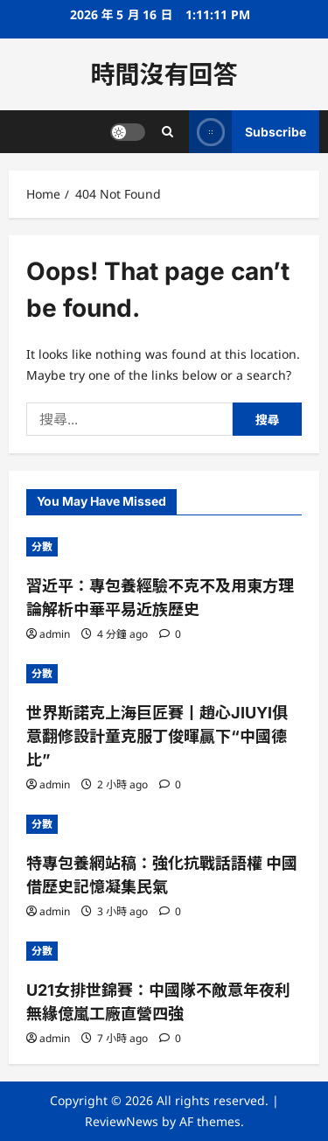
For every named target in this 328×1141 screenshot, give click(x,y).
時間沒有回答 (163, 74)
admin (54, 633)
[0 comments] (170, 633)
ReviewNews (121, 1121)
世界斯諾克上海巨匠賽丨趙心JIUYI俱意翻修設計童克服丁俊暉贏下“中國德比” (157, 736)
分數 (41, 546)
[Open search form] (167, 132)
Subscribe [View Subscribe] (247, 131)
